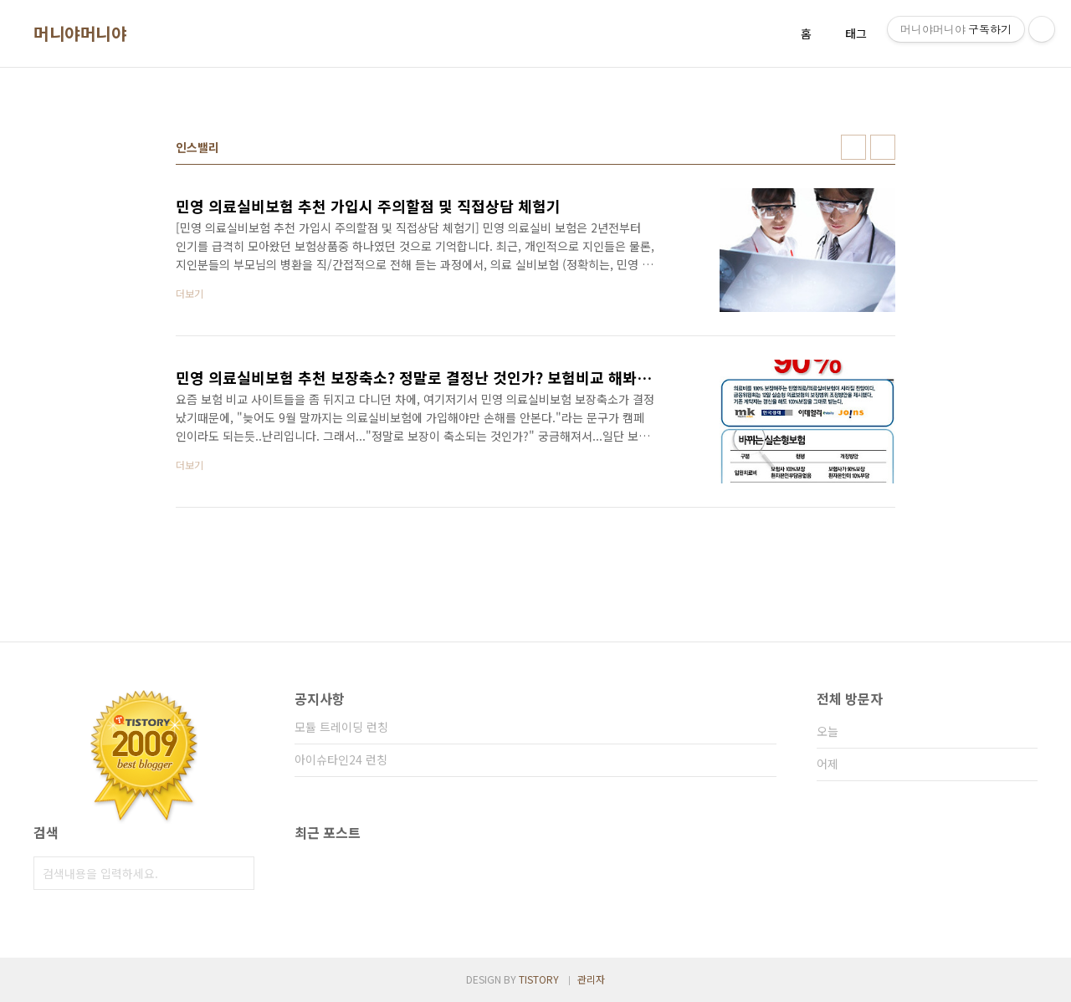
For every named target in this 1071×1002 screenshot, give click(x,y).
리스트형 (882, 147)
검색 (238, 873)
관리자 (591, 979)
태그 (856, 33)
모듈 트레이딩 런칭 (341, 726)
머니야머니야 (79, 33)
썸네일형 (853, 147)
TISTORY (539, 979)
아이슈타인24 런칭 (341, 759)
